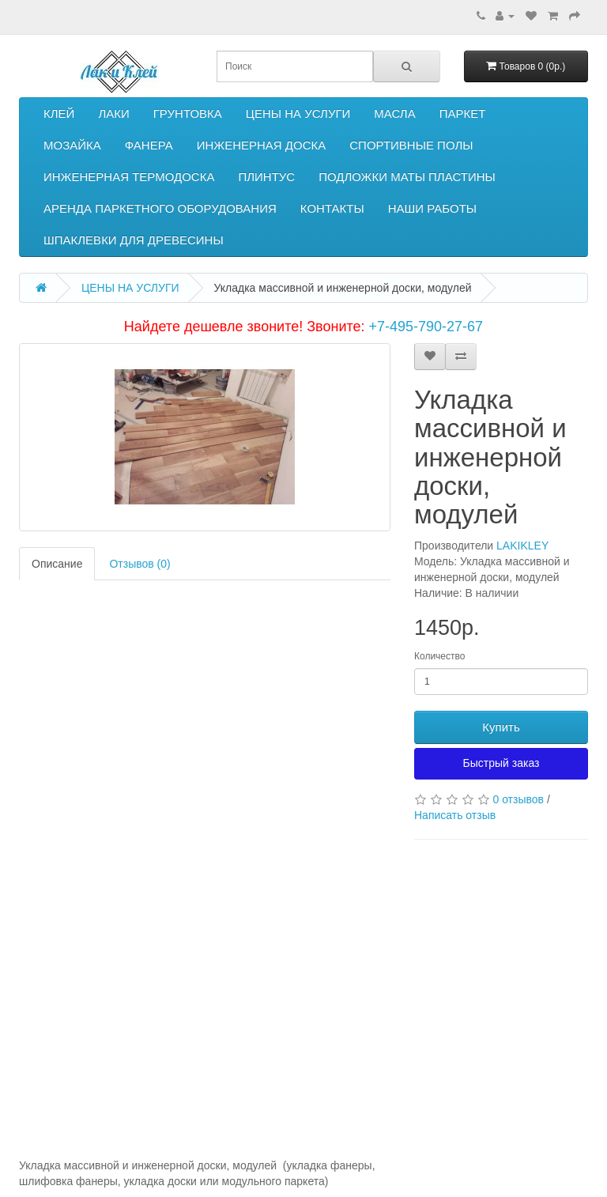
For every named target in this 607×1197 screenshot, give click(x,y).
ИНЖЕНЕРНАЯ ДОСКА (261, 145)
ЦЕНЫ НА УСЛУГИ (298, 113)
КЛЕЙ (58, 113)
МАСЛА (394, 113)
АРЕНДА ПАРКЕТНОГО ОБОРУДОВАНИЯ (160, 208)
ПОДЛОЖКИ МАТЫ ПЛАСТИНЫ (407, 176)
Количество (439, 656)
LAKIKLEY (522, 545)
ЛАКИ (113, 113)
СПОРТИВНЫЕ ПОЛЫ (411, 145)
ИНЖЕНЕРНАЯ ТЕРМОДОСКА (128, 176)
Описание (57, 563)
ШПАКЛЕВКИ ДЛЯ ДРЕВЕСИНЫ (133, 240)
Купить (500, 727)
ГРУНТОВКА (187, 113)
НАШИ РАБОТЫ (432, 208)
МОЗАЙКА (72, 145)
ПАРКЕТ (462, 113)
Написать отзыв (455, 815)
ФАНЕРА (149, 145)
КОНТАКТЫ (332, 208)
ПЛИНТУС (266, 176)
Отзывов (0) (139, 563)
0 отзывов (518, 799)
